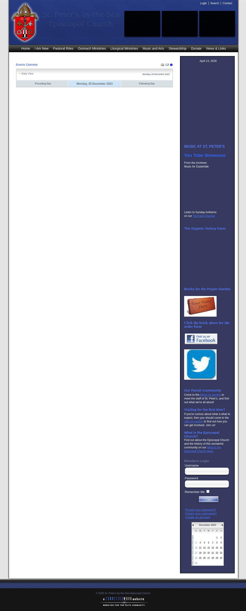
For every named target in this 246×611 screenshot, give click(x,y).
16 (221, 547)
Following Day (147, 83)
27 (208, 557)
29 (217, 557)
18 (200, 552)
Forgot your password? (200, 509)
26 (204, 557)
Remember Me (195, 492)
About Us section (210, 394)
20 (208, 552)
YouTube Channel (204, 216)
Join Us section (193, 421)
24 (196, 557)
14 (212, 547)
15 (217, 547)
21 (212, 552)
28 (212, 557)
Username (192, 465)
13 (208, 547)
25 (200, 557)
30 (221, 557)
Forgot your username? (201, 513)
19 (204, 552)
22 (217, 552)
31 (196, 563)
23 (221, 552)
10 (196, 547)
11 (200, 547)
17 (196, 552)
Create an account (197, 517)
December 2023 (207, 525)
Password (191, 478)
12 (204, 547)
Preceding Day (43, 83)
